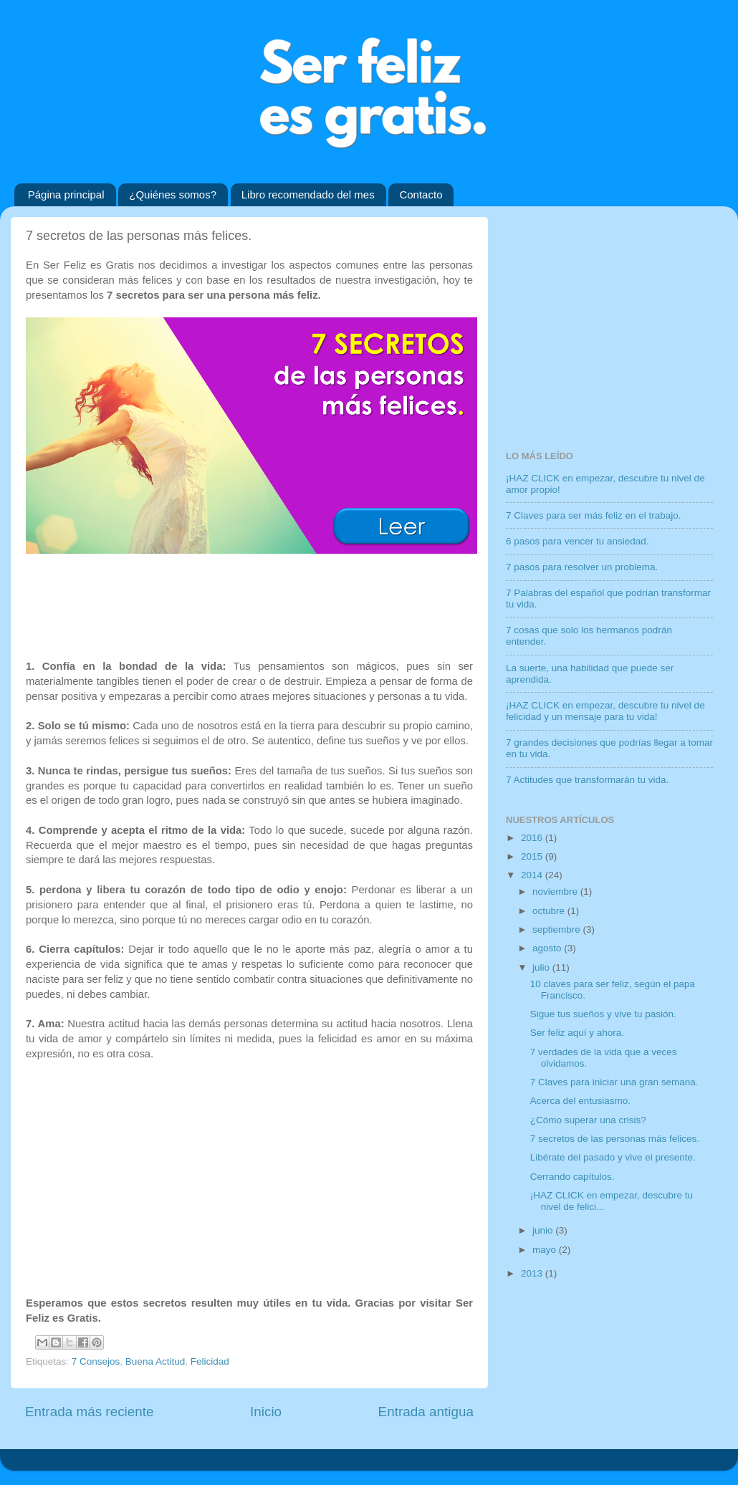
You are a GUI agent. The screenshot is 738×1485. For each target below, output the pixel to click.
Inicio (266, 1411)
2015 (533, 856)
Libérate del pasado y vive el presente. (613, 1157)
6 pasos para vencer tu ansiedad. (577, 541)
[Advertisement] (249, 604)
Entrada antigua (426, 1411)
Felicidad (210, 1361)
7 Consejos (96, 1361)
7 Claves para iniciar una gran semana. (614, 1082)
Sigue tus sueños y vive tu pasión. (603, 1014)
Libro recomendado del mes (308, 194)
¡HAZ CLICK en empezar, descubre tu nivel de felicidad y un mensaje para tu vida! (605, 711)
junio (543, 1230)
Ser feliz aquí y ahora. (577, 1032)
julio (542, 967)
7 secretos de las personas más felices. (614, 1138)
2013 (533, 1273)
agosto (548, 948)
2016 (533, 837)
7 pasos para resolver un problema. (582, 567)
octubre (549, 910)
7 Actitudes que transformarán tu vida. (587, 779)
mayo (545, 1249)
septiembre (557, 929)
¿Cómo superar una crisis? (588, 1120)
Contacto (420, 194)
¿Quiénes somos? (172, 194)
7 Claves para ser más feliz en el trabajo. (593, 515)
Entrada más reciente (89, 1411)
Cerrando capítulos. (572, 1176)
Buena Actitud (155, 1361)
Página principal (66, 194)
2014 (533, 875)
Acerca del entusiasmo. (580, 1100)
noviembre (556, 891)
